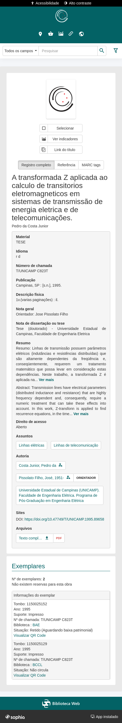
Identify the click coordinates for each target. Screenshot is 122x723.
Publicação (25, 280)
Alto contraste (77, 3)
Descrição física (30, 294)
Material (23, 237)
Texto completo (30, 538)
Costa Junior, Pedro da (37, 465)
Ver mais (46, 380)
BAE (36, 625)
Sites (20, 513)
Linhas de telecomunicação (76, 445)
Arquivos (24, 528)
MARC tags (91, 165)
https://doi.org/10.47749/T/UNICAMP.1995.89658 (64, 519)
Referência (66, 165)
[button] (40, 34)
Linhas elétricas (31, 445)
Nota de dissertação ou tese (40, 323)
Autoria (22, 456)
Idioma (22, 251)
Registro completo (36, 165)
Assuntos (24, 436)
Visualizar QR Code (30, 635)
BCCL (37, 665)
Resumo (23, 343)
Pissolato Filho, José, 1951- (41, 478)
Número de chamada (34, 266)
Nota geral (25, 309)
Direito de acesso (31, 422)
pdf (59, 538)
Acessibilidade (45, 3)
